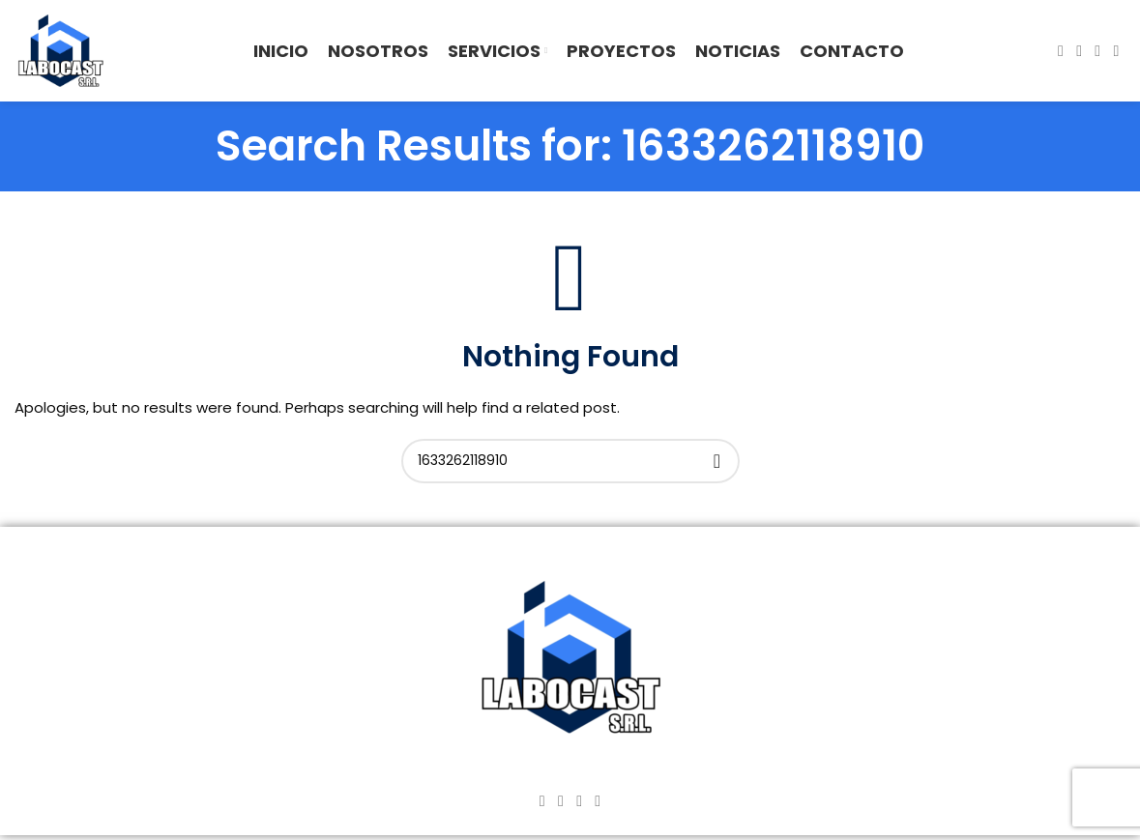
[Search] (570, 461)
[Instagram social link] (1079, 51)
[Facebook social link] (1060, 51)
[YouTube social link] (1098, 51)
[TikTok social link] (1116, 51)
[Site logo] (60, 50)
